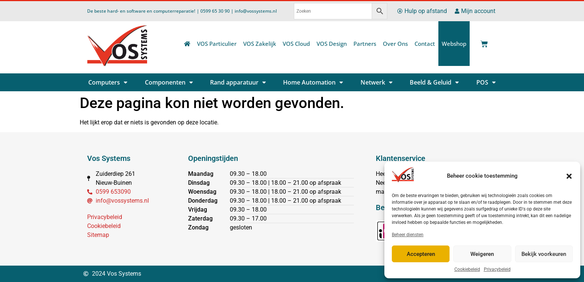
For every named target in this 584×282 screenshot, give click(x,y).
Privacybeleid (497, 269)
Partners (364, 43)
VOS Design (332, 43)
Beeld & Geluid (434, 82)
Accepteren (421, 254)
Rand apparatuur (238, 82)
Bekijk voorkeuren (543, 254)
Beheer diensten (407, 234)
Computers (107, 82)
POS (486, 82)
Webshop (454, 43)
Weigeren (482, 254)
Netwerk (377, 82)
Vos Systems (108, 158)
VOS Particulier (217, 43)
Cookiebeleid (467, 269)
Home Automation (313, 82)
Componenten (169, 82)
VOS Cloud (296, 43)
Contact (425, 43)
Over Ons (395, 43)
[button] (569, 176)
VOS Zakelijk (259, 43)
